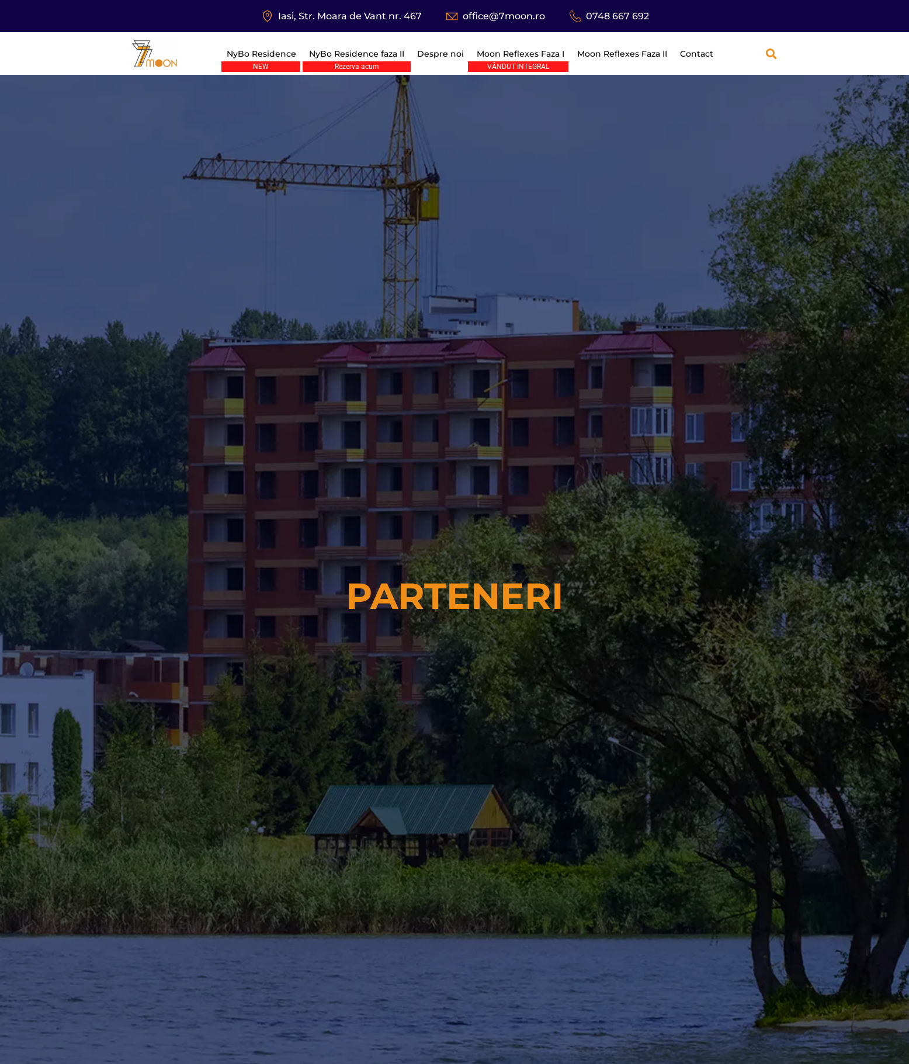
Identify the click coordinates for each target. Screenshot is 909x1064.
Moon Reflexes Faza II (622, 53)
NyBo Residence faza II (356, 53)
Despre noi (440, 53)
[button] (770, 53)
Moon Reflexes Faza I (520, 53)
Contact (696, 53)
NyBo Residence (261, 53)
